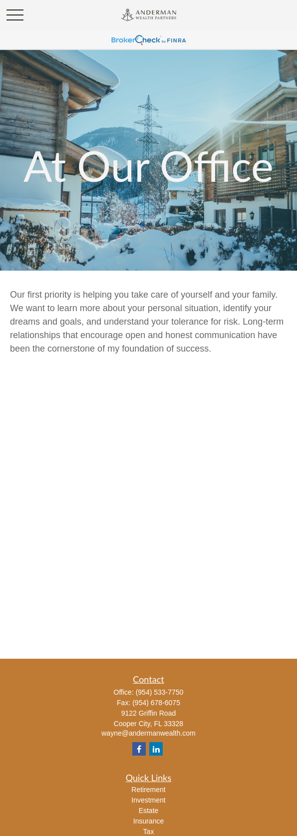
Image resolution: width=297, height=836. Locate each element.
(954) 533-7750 (160, 692)
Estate (149, 811)
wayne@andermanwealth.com (148, 733)
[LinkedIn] (156, 749)
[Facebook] (139, 749)
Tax (148, 832)
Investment (148, 800)
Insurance (148, 821)
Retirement (148, 790)
